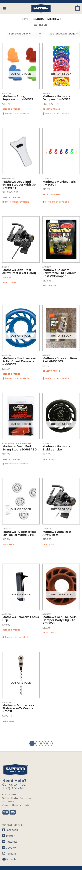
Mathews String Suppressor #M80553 (17, 98)
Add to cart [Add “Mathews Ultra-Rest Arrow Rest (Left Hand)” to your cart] (9, 283)
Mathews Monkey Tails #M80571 (59, 183)
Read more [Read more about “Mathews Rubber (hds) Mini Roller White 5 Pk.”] (8, 544)
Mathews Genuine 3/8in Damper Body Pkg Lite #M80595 (59, 620)
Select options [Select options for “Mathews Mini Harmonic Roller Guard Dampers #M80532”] (11, 374)
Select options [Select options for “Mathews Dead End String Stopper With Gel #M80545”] (11, 197)
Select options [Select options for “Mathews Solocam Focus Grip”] (11, 630)
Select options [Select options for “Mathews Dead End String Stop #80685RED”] (11, 459)
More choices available (15, 113)
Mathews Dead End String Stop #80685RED (19, 448)
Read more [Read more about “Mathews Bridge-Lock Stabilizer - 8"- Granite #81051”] (8, 721)
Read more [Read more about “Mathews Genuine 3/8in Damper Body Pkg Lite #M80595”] (49, 633)
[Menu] (4, 8)
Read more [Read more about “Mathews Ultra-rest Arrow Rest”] (49, 544)
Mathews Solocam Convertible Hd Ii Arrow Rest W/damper (59, 273)
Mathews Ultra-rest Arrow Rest (56, 533)
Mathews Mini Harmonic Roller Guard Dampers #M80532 (19, 361)
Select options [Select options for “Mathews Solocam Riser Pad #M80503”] (51, 371)
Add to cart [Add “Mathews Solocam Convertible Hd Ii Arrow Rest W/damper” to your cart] (49, 286)
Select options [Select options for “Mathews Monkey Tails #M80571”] (51, 194)
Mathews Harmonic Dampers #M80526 (56, 98)
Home (25, 19)
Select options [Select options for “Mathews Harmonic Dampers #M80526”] (51, 109)
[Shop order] (24, 34)
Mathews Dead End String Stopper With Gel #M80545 (19, 184)
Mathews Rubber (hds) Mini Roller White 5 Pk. (19, 533)
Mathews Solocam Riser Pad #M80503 (59, 360)
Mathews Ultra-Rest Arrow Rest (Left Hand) (19, 272)
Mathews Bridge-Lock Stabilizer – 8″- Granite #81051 (18, 708)
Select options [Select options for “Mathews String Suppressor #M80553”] (11, 109)
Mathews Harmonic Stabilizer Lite (56, 448)
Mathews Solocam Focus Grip (20, 619)
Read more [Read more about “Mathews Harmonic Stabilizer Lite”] (49, 459)
